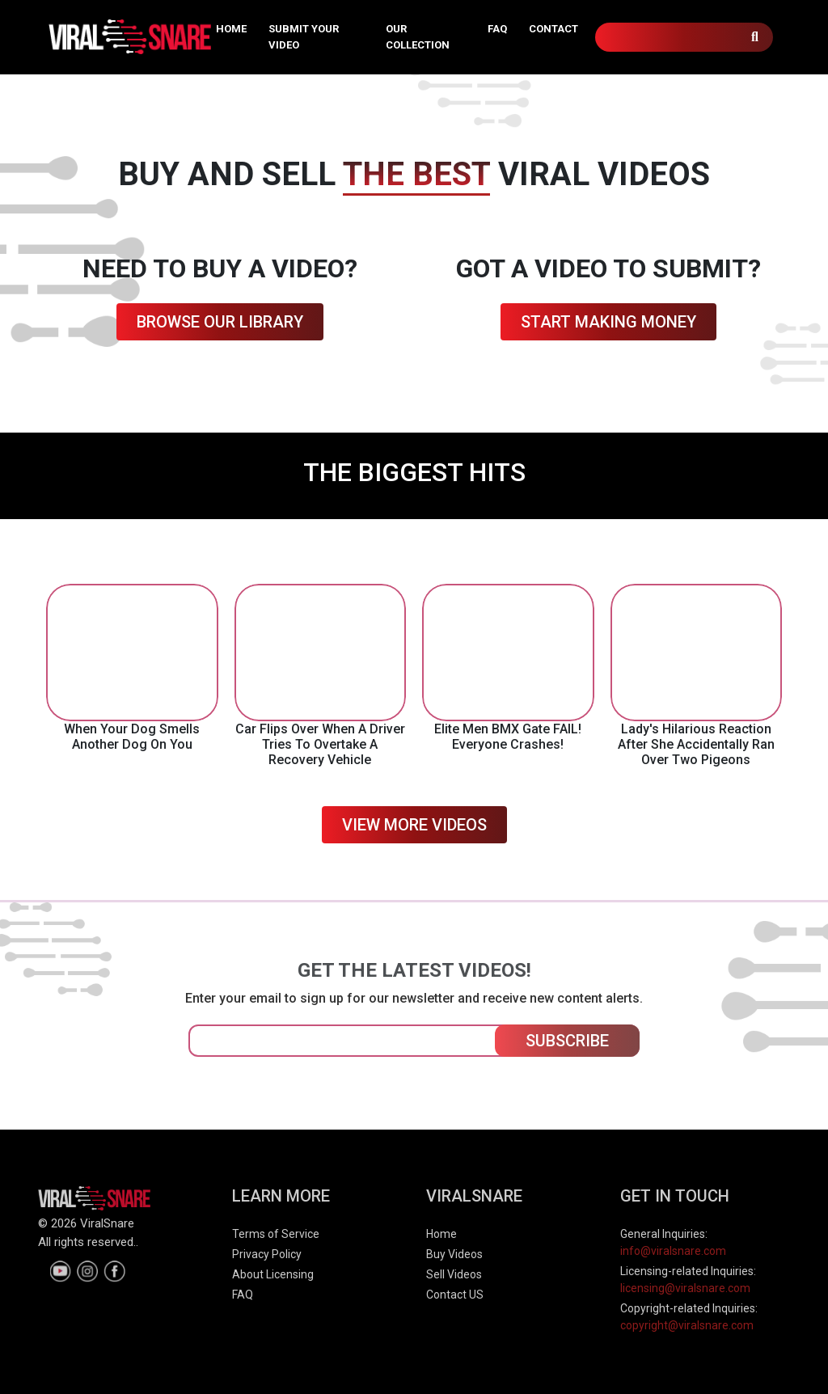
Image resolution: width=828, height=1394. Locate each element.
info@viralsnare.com (673, 1250)
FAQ (497, 29)
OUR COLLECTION (418, 37)
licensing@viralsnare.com (685, 1288)
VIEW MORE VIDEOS (414, 824)
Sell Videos (454, 1274)
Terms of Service (275, 1233)
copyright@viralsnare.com (687, 1325)
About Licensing (273, 1274)
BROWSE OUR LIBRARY (220, 322)
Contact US (455, 1294)
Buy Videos (454, 1254)
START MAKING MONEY (608, 322)
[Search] (684, 37)
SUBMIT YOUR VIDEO (303, 37)
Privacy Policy (267, 1254)
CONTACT (553, 29)
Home (441, 1233)
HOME (231, 29)
